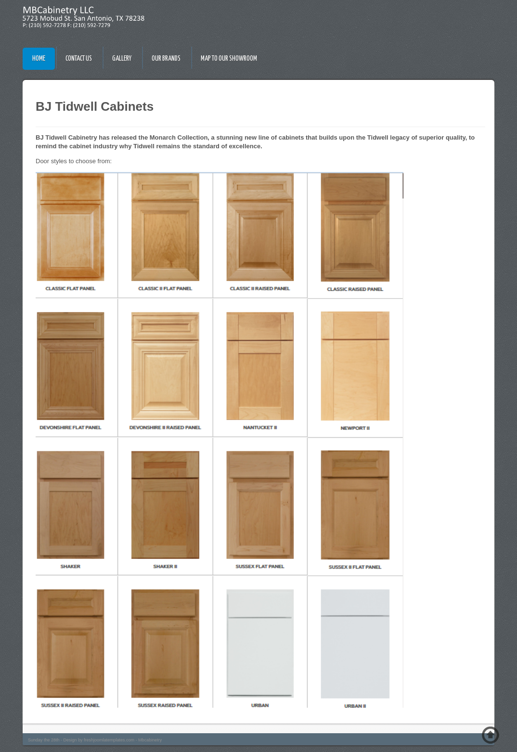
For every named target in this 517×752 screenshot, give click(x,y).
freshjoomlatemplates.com (109, 740)
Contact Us (78, 58)
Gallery (121, 58)
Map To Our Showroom (229, 58)
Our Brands (166, 58)
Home (38, 58)
